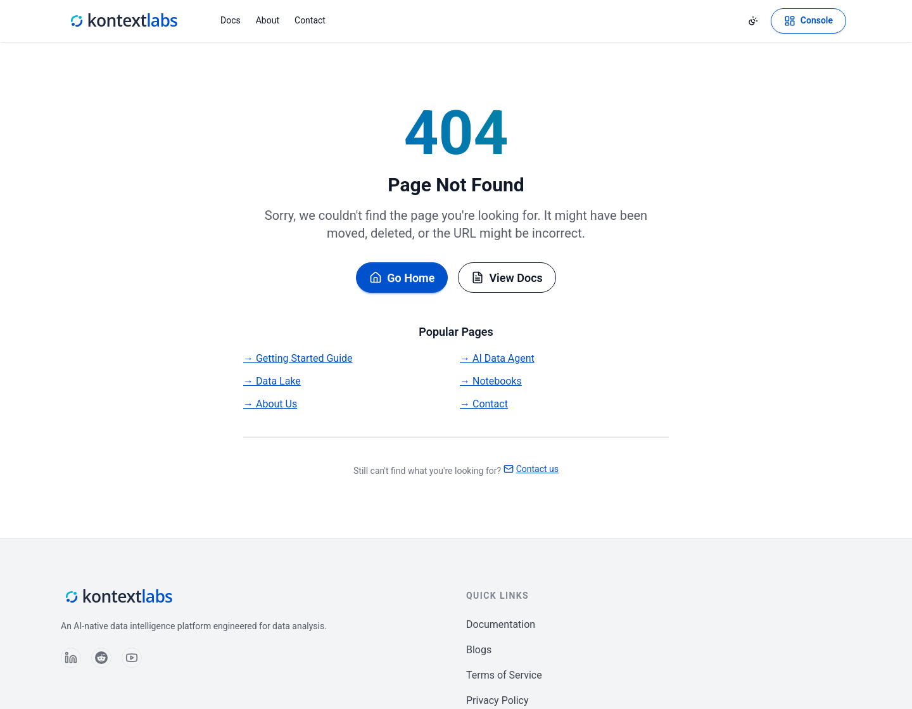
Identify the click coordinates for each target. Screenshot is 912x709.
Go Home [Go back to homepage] (401, 277)
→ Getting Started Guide (298, 358)
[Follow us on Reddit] (101, 658)
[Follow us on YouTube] (132, 658)
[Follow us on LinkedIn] (71, 658)
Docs (230, 20)
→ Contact (484, 404)
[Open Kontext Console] (808, 21)
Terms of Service (504, 675)
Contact (310, 20)
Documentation (500, 624)
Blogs (478, 650)
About (267, 20)
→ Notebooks (491, 381)
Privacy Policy (497, 700)
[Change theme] (753, 21)
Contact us (531, 469)
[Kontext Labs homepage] (123, 21)
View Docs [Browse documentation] (506, 277)
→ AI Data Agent (497, 358)
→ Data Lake (272, 381)
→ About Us (270, 404)
